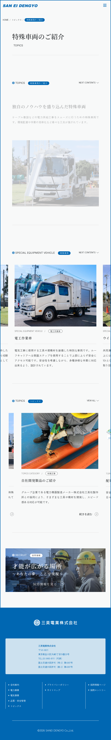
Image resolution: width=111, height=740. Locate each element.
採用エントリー (98, 690)
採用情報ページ (98, 684)
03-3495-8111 (49, 658)
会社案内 (14, 684)
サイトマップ (53, 690)
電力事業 (14, 690)
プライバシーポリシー (58, 684)
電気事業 (14, 695)
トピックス (15, 706)
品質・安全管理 (18, 700)
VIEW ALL (93, 400)
